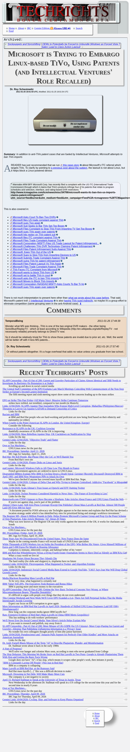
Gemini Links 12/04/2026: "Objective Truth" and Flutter (30, 440)
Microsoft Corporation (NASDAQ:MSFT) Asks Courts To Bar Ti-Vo (48, 285)
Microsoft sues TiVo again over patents (34, 232)
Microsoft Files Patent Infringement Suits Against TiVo (42, 250)
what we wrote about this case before (88, 298)
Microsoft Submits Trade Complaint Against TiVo (39, 258)
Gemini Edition (42, 28)
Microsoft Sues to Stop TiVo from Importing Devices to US (44, 255)
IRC (29, 28)
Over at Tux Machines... (14, 446)
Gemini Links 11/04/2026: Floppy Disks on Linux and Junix (32, 463)
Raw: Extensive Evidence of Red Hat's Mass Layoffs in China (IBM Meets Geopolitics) (45, 615)
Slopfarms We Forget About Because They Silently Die (29, 559)
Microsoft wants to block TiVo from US (33, 273)
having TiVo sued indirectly (78, 301)
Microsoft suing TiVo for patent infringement (36, 261)
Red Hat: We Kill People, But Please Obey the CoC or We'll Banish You (37, 457)
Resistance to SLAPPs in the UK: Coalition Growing (28, 429)
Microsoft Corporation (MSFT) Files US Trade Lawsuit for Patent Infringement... (56, 244)
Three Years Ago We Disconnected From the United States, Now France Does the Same (45, 539)
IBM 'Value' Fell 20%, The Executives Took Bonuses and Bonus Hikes (37, 584)
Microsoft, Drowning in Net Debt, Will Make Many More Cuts (33, 675)
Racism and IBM (10, 415)
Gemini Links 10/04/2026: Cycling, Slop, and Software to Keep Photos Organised (42, 700)
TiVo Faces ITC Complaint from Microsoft (35, 270)
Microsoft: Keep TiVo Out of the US (32, 253)
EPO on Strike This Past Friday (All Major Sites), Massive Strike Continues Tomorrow (45, 401)
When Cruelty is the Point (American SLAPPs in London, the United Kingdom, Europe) (46, 423)
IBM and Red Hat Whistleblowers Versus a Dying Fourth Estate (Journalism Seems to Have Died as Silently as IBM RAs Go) (64, 553)
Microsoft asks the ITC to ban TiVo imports (36, 279)
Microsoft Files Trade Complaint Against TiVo (37, 241)
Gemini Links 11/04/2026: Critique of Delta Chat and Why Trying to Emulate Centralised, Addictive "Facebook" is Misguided (64, 483)
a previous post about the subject (69, 168)
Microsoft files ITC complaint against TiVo (35, 238)
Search (79, 28)
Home (12, 28)
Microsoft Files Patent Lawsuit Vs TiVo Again (37, 264)
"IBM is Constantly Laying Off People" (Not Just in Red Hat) (32, 663)
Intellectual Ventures (42, 301)
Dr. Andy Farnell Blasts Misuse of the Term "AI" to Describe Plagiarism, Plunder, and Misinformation (52, 643)
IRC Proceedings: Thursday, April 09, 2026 (23, 694)
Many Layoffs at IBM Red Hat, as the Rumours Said (28, 669)
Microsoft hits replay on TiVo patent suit (34, 235)
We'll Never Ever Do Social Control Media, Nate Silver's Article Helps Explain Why (44, 621)
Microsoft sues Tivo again (26, 223)
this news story (71, 166)
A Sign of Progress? (12, 649)
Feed (11, 31)
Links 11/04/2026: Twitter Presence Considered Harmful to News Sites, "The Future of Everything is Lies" (55, 494)
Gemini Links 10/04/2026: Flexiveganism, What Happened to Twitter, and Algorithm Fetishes (48, 565)
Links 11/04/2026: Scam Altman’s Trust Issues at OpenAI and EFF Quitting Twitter (43, 488)
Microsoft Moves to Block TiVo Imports (33, 282)
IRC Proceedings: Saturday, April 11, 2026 (23, 452)
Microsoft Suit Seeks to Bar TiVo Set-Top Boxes (38, 226)
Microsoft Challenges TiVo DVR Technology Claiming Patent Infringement (52, 247)
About (21, 28)
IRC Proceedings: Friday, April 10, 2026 (22, 533)
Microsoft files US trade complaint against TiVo (38, 221)
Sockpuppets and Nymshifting (24, 45)
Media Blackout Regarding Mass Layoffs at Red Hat (28, 579)
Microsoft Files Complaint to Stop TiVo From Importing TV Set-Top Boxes (52, 229)
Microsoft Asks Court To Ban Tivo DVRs (34, 218)
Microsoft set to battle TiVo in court (31, 276)
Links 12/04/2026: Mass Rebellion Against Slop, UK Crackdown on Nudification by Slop (46, 435)
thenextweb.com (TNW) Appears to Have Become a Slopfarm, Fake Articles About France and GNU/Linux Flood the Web (63, 500)
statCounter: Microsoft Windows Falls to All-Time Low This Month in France (40, 469)
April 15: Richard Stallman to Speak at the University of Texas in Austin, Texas (41, 680)
